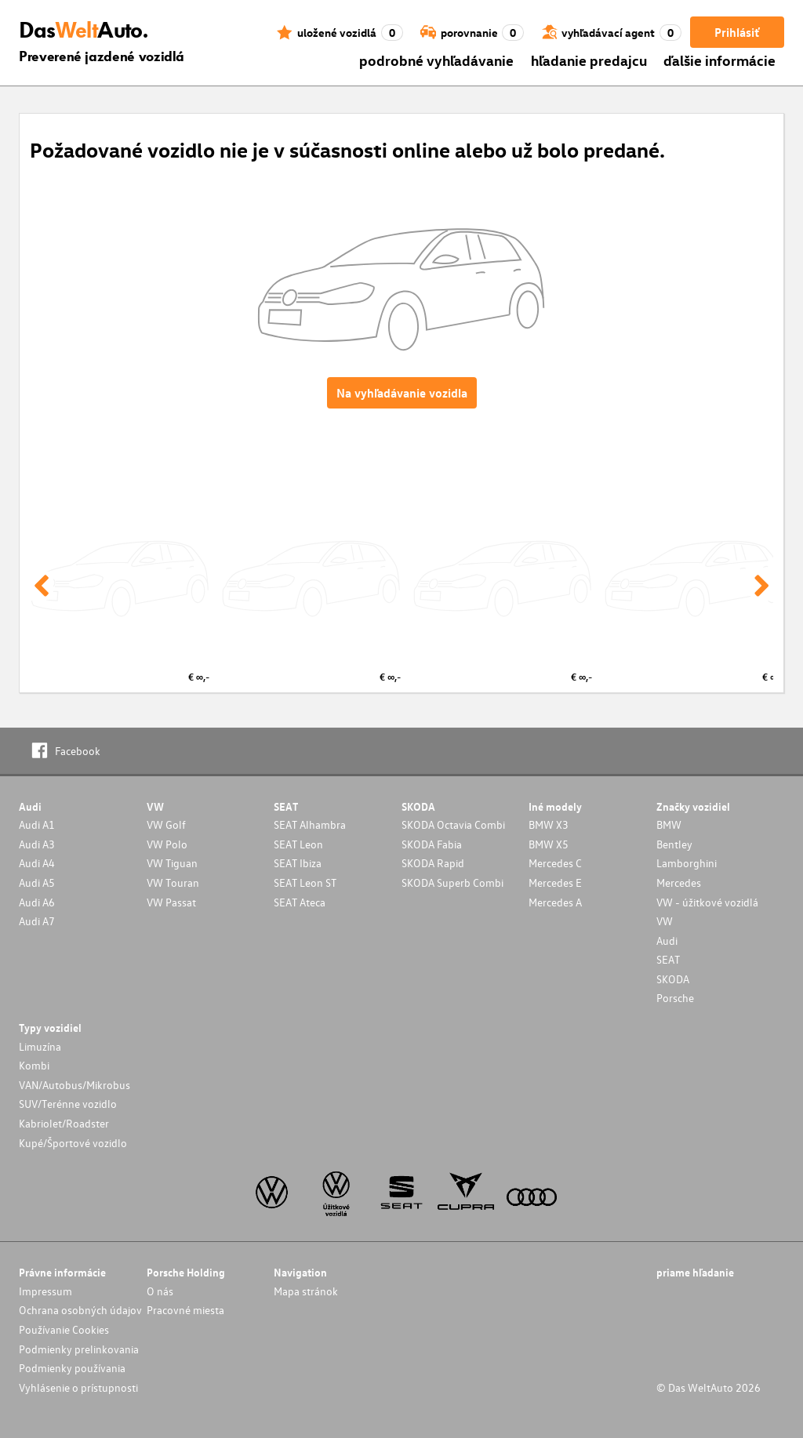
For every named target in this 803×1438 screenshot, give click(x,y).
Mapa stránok (306, 1291)
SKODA (672, 978)
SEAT (668, 959)
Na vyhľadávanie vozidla (401, 393)
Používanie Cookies (64, 1329)
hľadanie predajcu (589, 60)
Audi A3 (37, 844)
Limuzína (40, 1046)
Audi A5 (37, 882)
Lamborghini (686, 862)
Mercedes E (555, 882)
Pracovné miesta (185, 1309)
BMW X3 (549, 824)
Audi (667, 940)
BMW (668, 824)
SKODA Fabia (432, 844)
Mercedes (678, 882)
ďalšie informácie (719, 60)
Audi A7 (37, 920)
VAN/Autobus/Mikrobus (74, 1084)
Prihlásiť (736, 32)
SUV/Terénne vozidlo (68, 1103)
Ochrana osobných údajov (80, 1309)
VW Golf (166, 824)
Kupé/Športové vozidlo (73, 1142)
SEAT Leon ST (305, 882)
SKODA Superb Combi (452, 882)
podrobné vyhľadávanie (436, 60)
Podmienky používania (72, 1367)
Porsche (675, 997)
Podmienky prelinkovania (79, 1349)
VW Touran (173, 882)
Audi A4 (37, 862)
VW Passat (171, 902)
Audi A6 (37, 902)
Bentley (674, 844)
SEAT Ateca (299, 902)
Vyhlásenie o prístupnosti (78, 1387)
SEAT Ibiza (298, 862)
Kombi (34, 1065)
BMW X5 (549, 844)
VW (664, 920)
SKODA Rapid (433, 862)
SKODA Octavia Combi (453, 824)
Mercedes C (555, 862)
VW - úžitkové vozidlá (707, 902)
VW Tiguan (172, 862)
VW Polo (167, 844)
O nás (160, 1291)
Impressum (45, 1291)
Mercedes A (555, 902)
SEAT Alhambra (310, 824)
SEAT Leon (298, 844)
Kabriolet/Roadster (64, 1123)
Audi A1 (37, 824)
